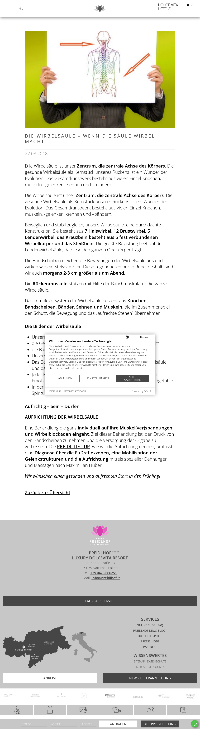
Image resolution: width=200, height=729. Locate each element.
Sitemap (139, 669)
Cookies (159, 674)
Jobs (156, 649)
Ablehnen (65, 378)
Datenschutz (156, 669)
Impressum (143, 674)
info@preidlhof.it (106, 585)
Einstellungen (98, 378)
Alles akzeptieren (132, 378)
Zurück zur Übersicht (47, 492)
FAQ (160, 633)
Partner (149, 654)
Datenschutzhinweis (75, 391)
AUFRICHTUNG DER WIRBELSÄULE (61, 417)
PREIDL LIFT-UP (73, 446)
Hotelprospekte (150, 643)
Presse (146, 649)
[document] (100, 357)
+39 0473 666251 (103, 580)
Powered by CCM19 (141, 391)
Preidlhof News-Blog (149, 638)
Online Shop (146, 633)
